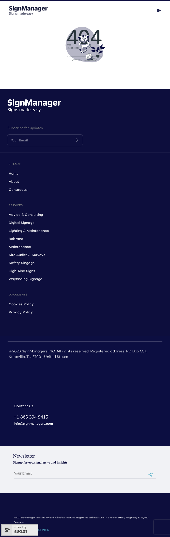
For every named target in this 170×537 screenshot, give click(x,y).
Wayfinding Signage (25, 279)
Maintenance (20, 247)
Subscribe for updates (25, 128)
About (14, 181)
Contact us (18, 189)
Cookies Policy (21, 304)
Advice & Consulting (26, 214)
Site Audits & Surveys (27, 255)
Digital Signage (21, 223)
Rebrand (16, 239)
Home (14, 173)
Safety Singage (22, 263)
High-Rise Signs (22, 271)
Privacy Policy (21, 312)
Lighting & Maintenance (29, 231)
